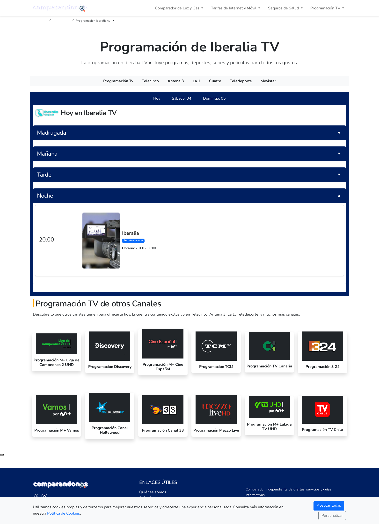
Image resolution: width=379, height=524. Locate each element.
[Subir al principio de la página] (2, 454)
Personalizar (332, 515)
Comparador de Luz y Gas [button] (177, 8)
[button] (189, 132)
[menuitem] (118, 81)
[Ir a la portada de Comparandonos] (60, 485)
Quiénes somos (152, 492)
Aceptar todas (329, 505)
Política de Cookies (63, 513)
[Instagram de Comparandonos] (44, 496)
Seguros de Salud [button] (284, 8)
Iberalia (130, 233)
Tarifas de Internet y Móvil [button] (234, 8)
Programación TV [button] (325, 8)
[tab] (156, 98)
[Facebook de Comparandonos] (36, 496)
